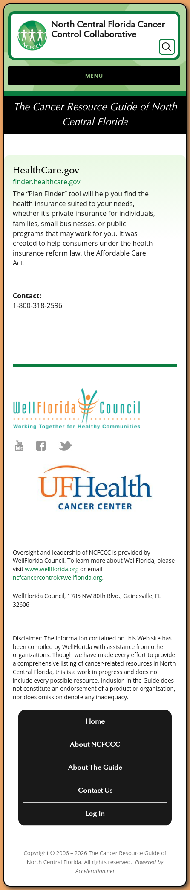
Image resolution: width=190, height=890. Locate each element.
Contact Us (95, 790)
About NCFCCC (95, 744)
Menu (94, 75)
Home (95, 721)
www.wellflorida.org (52, 569)
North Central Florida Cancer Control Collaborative (108, 30)
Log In (95, 813)
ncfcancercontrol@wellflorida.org (57, 577)
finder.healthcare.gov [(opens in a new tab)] (47, 181)
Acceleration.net (95, 871)
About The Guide (95, 767)
